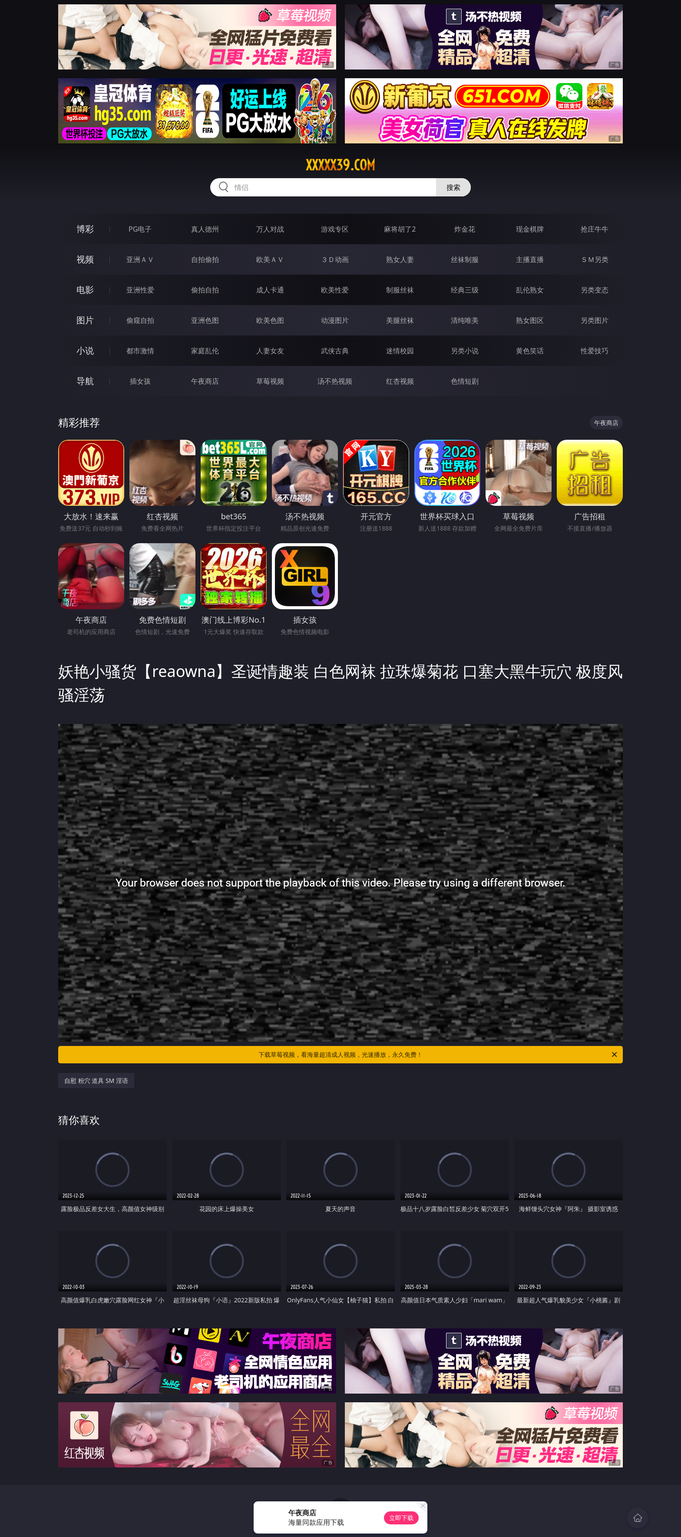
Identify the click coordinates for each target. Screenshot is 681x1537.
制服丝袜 (400, 290)
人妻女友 (270, 350)
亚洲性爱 (140, 290)
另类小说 (465, 350)
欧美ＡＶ (270, 259)
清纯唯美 (465, 320)
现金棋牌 (530, 229)
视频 (85, 259)
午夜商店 (205, 381)
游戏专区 (335, 229)
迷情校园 (400, 350)
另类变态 (594, 290)
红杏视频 (400, 381)
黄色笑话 (530, 350)
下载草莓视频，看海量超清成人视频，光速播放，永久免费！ (438, 1054)
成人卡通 (270, 290)
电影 (85, 289)
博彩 (85, 229)
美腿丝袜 (400, 320)
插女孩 (140, 381)
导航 (85, 381)
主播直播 (530, 259)
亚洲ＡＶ (140, 259)
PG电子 (140, 229)
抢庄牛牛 (594, 229)
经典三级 (465, 290)
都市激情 (140, 350)
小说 (85, 350)
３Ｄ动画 (335, 259)
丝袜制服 (465, 259)
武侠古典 (335, 350)
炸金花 (464, 229)
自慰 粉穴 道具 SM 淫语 (96, 1080)
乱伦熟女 (530, 290)
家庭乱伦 (205, 350)
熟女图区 (530, 320)
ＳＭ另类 (594, 259)
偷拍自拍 (205, 290)
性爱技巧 (594, 350)
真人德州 (205, 229)
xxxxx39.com (340, 165)
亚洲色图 (205, 320)
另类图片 (594, 320)
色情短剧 (465, 381)
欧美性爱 (335, 290)
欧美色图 (270, 320)
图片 (85, 320)
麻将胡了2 (400, 229)
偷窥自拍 (140, 320)
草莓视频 (270, 381)
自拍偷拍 (205, 259)
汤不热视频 (334, 381)
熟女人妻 (400, 259)
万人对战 (270, 229)
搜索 (453, 187)
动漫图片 (335, 320)
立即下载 (401, 1518)
